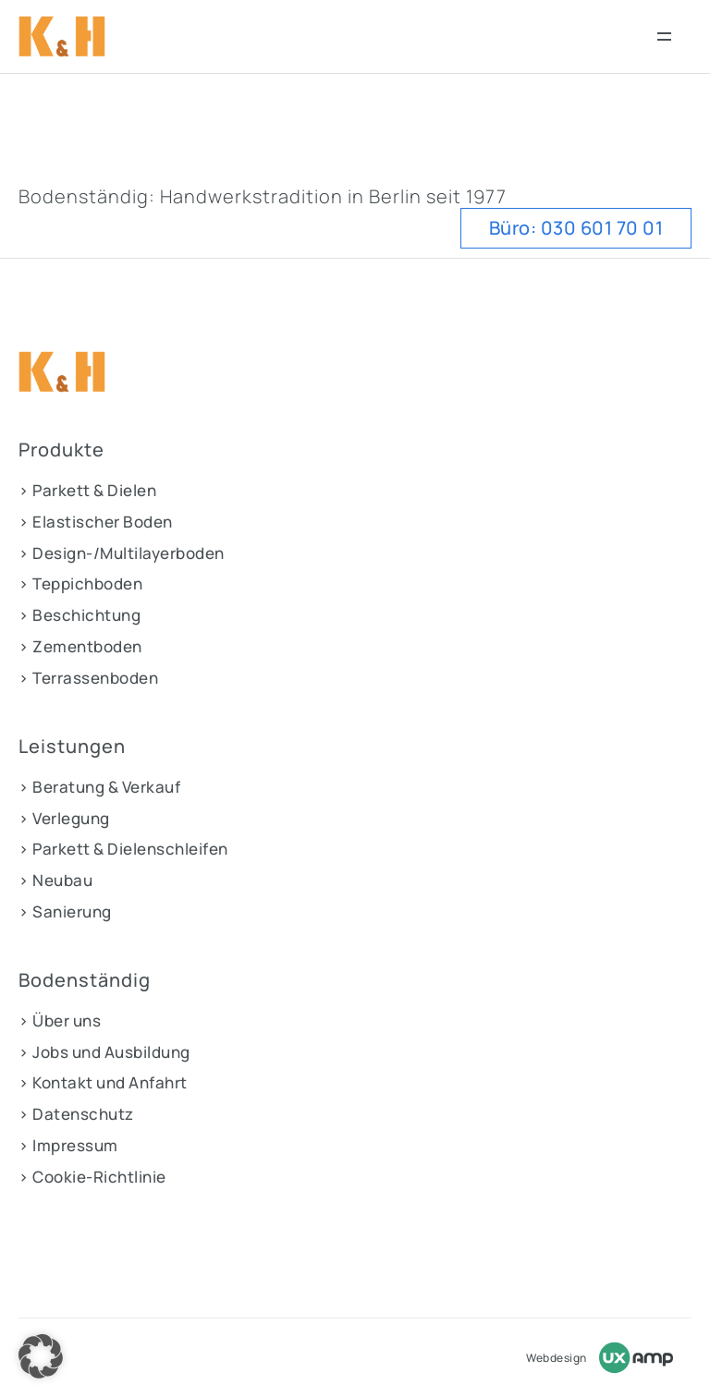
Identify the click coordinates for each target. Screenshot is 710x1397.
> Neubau (55, 880)
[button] (40, 1356)
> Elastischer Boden (95, 521)
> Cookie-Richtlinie (92, 1176)
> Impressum (68, 1145)
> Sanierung (65, 911)
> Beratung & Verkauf (99, 786)
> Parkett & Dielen (87, 490)
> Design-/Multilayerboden (121, 553)
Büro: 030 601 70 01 (576, 227)
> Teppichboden (80, 583)
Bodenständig (84, 980)
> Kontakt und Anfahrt (103, 1082)
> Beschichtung (79, 615)
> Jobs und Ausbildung (104, 1052)
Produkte (61, 450)
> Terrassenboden (88, 677)
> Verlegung (64, 818)
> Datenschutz (76, 1113)
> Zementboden (80, 646)
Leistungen (72, 746)
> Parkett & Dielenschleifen (123, 848)
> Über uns (59, 1020)
